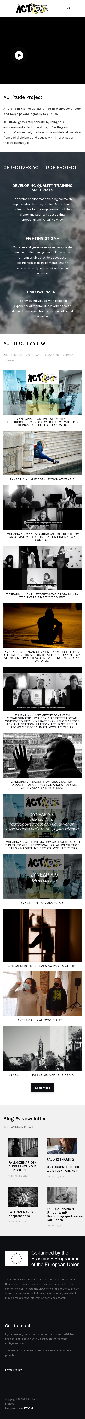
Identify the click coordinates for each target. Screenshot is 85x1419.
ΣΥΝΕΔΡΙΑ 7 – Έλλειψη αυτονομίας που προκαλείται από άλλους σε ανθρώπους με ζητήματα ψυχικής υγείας (42, 784)
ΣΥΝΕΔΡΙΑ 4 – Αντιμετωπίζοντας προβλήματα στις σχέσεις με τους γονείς (42, 596)
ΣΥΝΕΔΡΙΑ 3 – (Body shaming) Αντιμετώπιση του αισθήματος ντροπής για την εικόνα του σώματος (42, 537)
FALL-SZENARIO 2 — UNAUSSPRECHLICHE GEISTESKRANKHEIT (63, 1165)
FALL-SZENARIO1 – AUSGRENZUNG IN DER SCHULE (22, 1166)
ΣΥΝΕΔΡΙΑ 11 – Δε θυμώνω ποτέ (42, 1020)
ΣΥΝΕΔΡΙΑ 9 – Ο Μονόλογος (42, 902)
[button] (76, 8)
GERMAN (68, 354)
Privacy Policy (13, 1369)
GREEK (10, 360)
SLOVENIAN (52, 354)
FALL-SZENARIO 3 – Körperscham (23, 1214)
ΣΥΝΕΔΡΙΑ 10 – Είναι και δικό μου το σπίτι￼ (42, 965)
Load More (42, 1088)
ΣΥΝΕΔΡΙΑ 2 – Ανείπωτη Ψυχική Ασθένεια (42, 479)
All (5, 354)
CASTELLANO (33, 354)
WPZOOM (27, 1408)
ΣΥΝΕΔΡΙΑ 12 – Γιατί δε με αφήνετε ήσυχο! (42, 1074)
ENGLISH (16, 354)
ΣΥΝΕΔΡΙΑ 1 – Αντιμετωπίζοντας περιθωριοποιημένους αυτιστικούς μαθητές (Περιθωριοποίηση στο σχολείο (42, 422)
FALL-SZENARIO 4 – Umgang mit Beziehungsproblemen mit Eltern (65, 1214)
